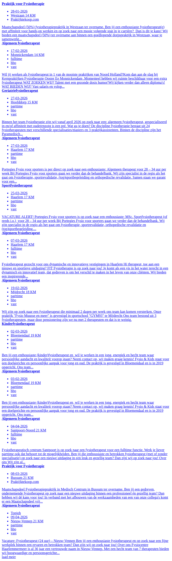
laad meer (9, 557)
